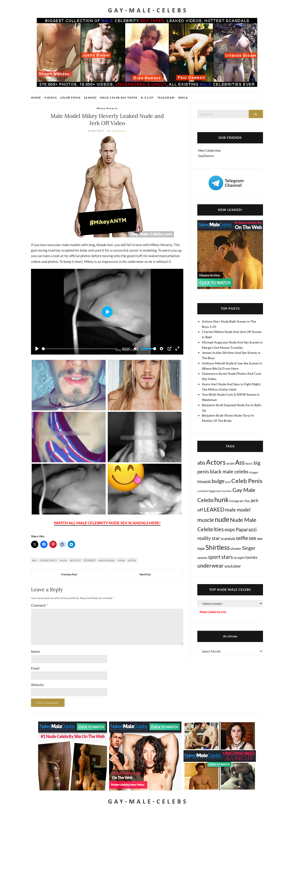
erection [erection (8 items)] (227, 491)
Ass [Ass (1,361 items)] (240, 462)
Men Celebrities (209, 150)
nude (121, 560)
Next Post (145, 574)
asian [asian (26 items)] (230, 463)
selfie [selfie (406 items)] (242, 538)
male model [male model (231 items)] (238, 510)
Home (36, 97)
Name (35, 651)
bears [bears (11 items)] (249, 463)
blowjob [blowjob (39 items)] (204, 481)
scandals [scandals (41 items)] (228, 538)
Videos (50, 97)
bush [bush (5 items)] (228, 481)
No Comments (117, 130)
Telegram (166, 97)
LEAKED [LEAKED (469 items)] (214, 509)
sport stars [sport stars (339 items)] (220, 557)
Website (37, 685)
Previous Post (69, 574)
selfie (132, 560)
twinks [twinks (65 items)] (251, 557)
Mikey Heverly (107, 108)
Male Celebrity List (213, 612)
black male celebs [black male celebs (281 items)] (229, 471)
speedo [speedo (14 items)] (202, 558)
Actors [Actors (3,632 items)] (216, 462)
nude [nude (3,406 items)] (222, 519)
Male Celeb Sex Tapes (118, 97)
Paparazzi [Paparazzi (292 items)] (246, 529)
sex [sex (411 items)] (252, 538)
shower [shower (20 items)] (235, 548)
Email (35, 668)
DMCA (183, 97)
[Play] (37, 348)
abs (34, 560)
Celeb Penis (70, 97)
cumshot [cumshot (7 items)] (202, 491)
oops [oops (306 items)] (229, 529)
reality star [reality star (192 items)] (208, 538)
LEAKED (90, 560)
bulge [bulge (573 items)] (218, 480)
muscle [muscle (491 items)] (205, 520)
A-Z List (147, 97)
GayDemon (206, 156)
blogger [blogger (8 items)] (253, 472)
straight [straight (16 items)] (239, 558)
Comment (39, 605)
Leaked (90, 97)
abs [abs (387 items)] (201, 462)
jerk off (75, 560)
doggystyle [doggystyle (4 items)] (215, 490)
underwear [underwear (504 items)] (210, 565)
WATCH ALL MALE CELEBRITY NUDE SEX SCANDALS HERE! (107, 522)
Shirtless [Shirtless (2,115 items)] (218, 547)
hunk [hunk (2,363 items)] (221, 499)
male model (107, 560)
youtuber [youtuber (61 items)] (232, 565)
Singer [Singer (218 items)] (248, 548)
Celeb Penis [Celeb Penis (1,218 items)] (246, 480)
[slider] (80, 349)
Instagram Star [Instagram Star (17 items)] (239, 501)
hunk (63, 560)
